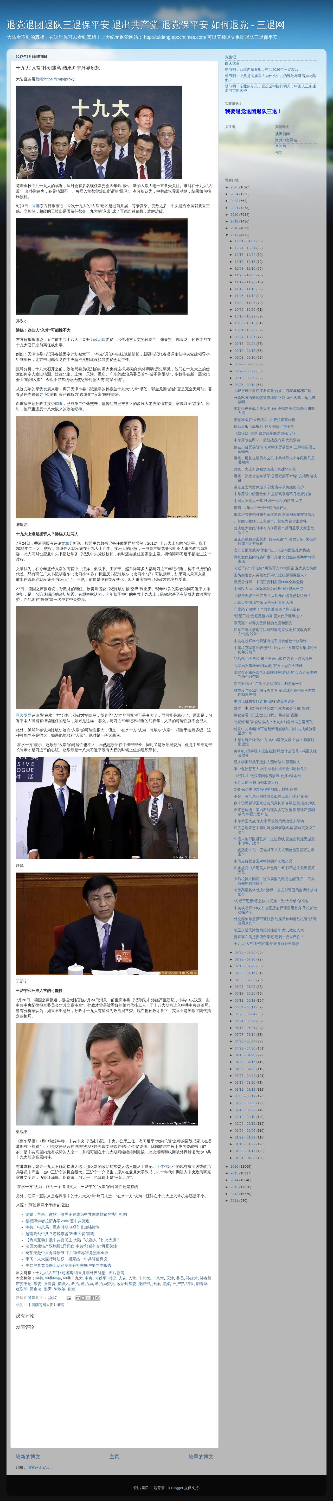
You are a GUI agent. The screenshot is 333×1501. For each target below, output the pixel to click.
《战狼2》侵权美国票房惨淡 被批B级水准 (267, 776)
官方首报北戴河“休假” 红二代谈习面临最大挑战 (272, 550)
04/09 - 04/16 (245, 1062)
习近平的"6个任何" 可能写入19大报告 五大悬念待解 (275, 568)
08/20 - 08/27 (245, 371)
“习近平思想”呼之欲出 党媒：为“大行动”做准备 (271, 901)
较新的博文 (28, 1456)
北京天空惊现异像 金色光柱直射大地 (263, 603)
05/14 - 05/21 (245, 1028)
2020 (234, 215)
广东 (113, 374)
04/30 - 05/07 (245, 1041)
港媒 (166, 1284)
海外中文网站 (286, 140)
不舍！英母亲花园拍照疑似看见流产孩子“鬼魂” (271, 796)
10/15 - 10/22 (245, 316)
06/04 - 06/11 (245, 1007)
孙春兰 (206, 1278)
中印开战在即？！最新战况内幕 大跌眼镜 (267, 440)
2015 (234, 1173)
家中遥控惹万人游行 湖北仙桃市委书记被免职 (271, 769)
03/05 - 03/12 (245, 1096)
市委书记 (23, 1284)
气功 (279, 153)
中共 (35, 186)
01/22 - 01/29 (245, 1137)
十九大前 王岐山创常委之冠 (256, 783)
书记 (112, 1278)
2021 (234, 208)
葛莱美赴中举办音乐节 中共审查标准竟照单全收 (66, 1253)
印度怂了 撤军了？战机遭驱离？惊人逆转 (267, 609)
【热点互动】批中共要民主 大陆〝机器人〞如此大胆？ (72, 1240)
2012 (234, 1194)
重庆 (48, 1289)
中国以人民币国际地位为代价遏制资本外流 (268, 589)
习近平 (100, 1278)
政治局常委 (126, 1284)
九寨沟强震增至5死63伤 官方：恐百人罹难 (268, 666)
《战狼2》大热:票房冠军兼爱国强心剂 (264, 433)
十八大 (158, 1278)
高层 (39, 1152)
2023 (234, 201)
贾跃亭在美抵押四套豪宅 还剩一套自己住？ (269, 937)
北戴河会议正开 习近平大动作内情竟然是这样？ (272, 596)
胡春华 (202, 1284)
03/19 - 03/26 (245, 1082)
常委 (37, 1284)
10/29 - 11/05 (245, 303)
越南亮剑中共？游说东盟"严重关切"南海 (60, 1234)
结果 (190, 1284)
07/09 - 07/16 (245, 973)
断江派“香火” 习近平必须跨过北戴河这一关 (268, 684)
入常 (132, 1278)
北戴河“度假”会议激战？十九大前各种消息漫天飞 (273, 722)
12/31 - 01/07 (245, 241)
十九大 (144, 1278)
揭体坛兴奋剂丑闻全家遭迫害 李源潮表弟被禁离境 (274, 515)
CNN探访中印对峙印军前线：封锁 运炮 (265, 789)
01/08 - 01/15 (245, 1151)
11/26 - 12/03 (245, 275)
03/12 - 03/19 (245, 1089)
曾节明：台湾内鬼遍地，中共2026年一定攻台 (261, 70)
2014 (234, 1180)
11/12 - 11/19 (245, 289)
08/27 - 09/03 (245, 364)
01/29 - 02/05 (245, 1131)
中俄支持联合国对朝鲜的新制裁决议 (263, 861)
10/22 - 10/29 (245, 309)
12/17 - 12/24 (245, 255)
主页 (114, 1456)
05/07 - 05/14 (245, 1034)
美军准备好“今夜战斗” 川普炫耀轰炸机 (265, 420)
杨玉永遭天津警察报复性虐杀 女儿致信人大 (269, 930)
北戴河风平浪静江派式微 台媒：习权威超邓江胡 (272, 391)
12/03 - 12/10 (245, 268)
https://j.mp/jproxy (59, 79)
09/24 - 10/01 (245, 337)
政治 (75, 1284)
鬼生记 (230, 57)
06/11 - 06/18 (245, 1000)
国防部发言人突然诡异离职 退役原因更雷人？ (271, 575)
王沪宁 (178, 1284)
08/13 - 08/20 (245, 378)
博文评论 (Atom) (41, 1468)
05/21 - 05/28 (245, 1021)
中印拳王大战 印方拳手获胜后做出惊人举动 (269, 821)
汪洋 (156, 1284)
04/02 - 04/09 (245, 1069)
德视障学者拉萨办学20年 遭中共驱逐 (57, 1221)
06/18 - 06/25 (245, 993)
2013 (234, 1187)
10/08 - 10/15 (245, 323)
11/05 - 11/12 (245, 296)
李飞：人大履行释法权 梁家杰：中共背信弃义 (66, 1259)
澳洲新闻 (282, 134)
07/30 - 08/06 (245, 952)
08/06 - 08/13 (245, 385)
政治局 (100, 340)
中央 (89, 1278)
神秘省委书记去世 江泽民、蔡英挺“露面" (266, 715)
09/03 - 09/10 (245, 357)
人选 (122, 1278)
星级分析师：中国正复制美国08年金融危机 (268, 582)
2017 (234, 235)
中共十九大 (73, 1278)
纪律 (78, 409)
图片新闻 (116, 1273)
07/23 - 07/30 (245, 959)
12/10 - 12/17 (245, 262)
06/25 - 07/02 (245, 987)
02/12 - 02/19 (245, 1117)
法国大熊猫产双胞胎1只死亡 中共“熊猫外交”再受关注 (71, 1246)
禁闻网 (280, 146)
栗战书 (144, 1284)
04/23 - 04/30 (245, 1048)
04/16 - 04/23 (245, 1055)
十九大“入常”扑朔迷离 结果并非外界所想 (70, 1273)
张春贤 (49, 1284)
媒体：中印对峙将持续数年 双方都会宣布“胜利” (272, 708)
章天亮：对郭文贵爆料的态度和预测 (263, 623)
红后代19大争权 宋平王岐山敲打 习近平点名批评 (273, 659)
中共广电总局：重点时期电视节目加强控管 (62, 1227)
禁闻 (39, 79)
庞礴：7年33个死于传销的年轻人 (260, 508)
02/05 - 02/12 (245, 1123)
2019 (234, 221)
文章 (65, 543)
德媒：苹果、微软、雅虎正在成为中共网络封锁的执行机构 (76, 1214)
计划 (74, 354)
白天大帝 (232, 63)
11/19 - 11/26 (245, 282)
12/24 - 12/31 (245, 248)
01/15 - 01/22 (245, 1144)
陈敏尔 (59, 1289)
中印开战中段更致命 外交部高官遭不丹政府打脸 (272, 494)
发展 (47, 389)
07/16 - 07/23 (245, 966)
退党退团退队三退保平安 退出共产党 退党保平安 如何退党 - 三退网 (146, 25)
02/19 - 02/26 (245, 1110)
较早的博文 (201, 1456)
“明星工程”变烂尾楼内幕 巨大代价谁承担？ (268, 616)
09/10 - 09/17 (245, 351)
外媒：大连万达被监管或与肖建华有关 (265, 469)
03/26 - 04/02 (245, 1076)
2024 (234, 194)
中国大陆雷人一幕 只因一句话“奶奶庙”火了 (268, 501)
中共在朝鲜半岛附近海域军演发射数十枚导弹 (270, 641)
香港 (36, 206)
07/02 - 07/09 (245, 980)
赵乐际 (22, 1289)
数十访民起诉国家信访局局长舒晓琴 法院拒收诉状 (274, 803)
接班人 (63, 1284)
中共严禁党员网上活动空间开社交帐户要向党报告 (68, 1265)
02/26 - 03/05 (245, 1103)
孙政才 (192, 1278)
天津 (170, 1278)
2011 (234, 1201)
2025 (234, 187)
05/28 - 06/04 (245, 1014)
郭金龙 (35, 1289)
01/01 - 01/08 (245, 1158)
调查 (59, 404)
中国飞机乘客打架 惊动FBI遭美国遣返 (264, 701)
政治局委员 (105, 1284)
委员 (180, 1278)
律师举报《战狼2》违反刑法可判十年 (264, 427)
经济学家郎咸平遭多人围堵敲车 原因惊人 (267, 762)
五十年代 (160, 1167)
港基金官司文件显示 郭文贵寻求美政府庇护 (269, 487)
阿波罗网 (23, 715)
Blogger (177, 1488)
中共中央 (53, 1278)
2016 (234, 1166)
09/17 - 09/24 (245, 344)
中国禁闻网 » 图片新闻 (46, 1305)
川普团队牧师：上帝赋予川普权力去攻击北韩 (270, 521)
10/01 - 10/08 (245, 330)
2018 (234, 228)
